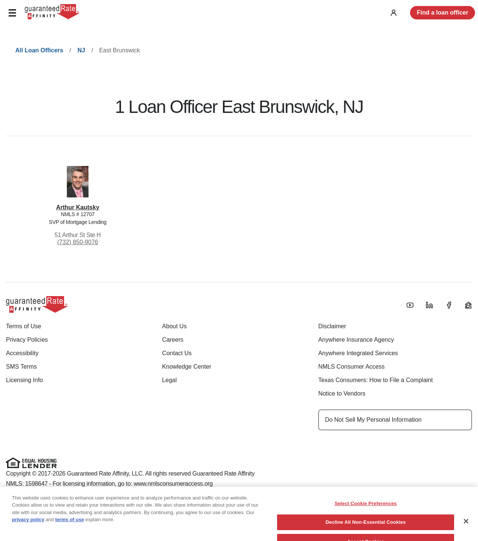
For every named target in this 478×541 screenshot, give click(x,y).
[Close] (466, 525)
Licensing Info (24, 380)
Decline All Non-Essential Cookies (366, 527)
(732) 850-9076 (77, 242)
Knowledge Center (186, 366)
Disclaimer (332, 326)
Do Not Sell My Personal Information (373, 419)
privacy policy (28, 524)
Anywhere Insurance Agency (356, 339)
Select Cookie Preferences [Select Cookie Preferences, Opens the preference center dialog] (366, 508)
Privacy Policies (27, 339)
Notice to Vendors (341, 393)
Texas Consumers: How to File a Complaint (375, 380)
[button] (12, 13)
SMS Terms (21, 366)
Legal (169, 380)
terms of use (69, 524)
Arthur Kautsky (77, 207)
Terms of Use (23, 326)
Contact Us (177, 353)
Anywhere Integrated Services (358, 353)
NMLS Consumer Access (351, 366)
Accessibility (22, 353)
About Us (174, 326)
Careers (172, 339)
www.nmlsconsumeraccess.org (173, 483)
